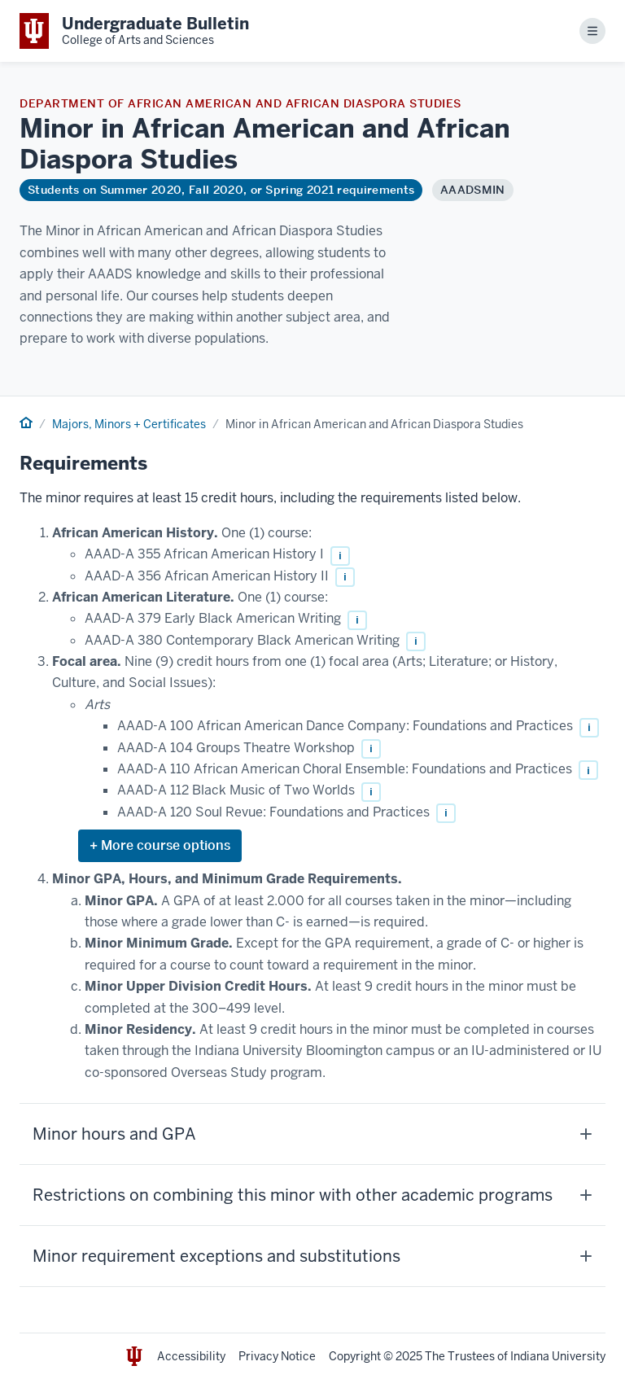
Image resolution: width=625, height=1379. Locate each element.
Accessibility (191, 1356)
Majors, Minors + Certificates (129, 424)
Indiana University (557, 1356)
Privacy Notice (277, 1356)
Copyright (355, 1356)
